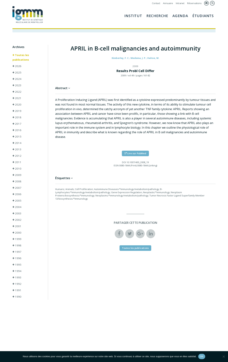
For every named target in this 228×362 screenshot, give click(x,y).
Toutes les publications (20, 57)
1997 (16, 251)
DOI (124, 162)
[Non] (223, 356)
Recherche (157, 15)
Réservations (194, 3)
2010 (16, 168)
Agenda (180, 15)
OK (201, 356)
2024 (16, 79)
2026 (16, 66)
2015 (16, 136)
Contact (156, 3)
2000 (16, 232)
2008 (16, 181)
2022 (16, 91)
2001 (16, 226)
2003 (16, 213)
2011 (16, 162)
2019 (16, 111)
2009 (16, 175)
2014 (16, 143)
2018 (16, 117)
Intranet (180, 3)
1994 (16, 271)
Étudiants (203, 15)
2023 (16, 85)
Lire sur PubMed (135, 153)
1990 (16, 296)
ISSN (116, 165)
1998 (16, 245)
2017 (16, 123)
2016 (16, 130)
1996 (16, 258)
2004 (16, 207)
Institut (133, 15)
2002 (16, 219)
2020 (16, 104)
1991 (16, 290)
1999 (16, 239)
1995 (16, 264)
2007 (16, 187)
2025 (16, 72)
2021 (16, 98)
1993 (16, 277)
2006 (16, 194)
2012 (16, 155)
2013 (16, 149)
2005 (16, 200)
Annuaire (168, 3)
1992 (16, 284)
